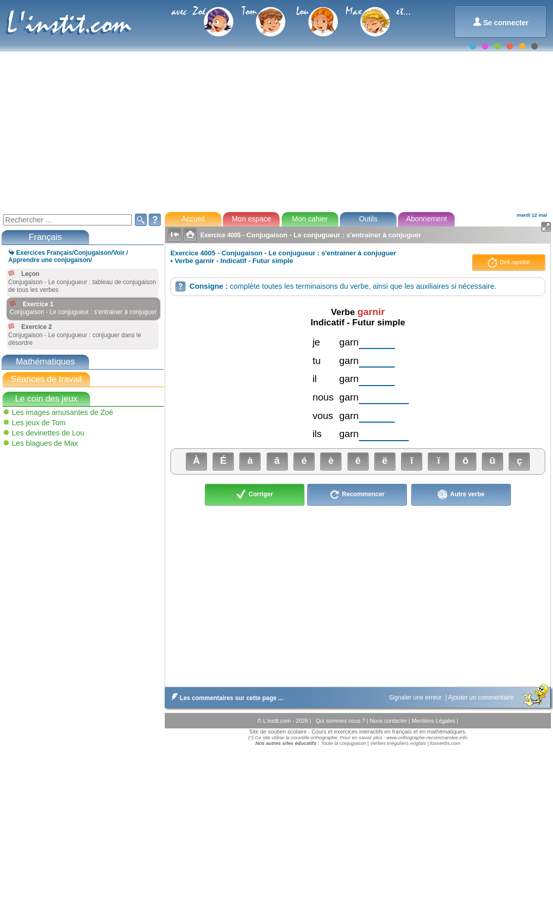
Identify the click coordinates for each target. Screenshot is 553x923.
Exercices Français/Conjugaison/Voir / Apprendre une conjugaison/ (68, 256)
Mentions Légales (434, 721)
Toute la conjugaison (343, 743)
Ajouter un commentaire (481, 697)
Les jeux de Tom (39, 423)
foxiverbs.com (445, 743)
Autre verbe (461, 494)
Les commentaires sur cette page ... (225, 698)
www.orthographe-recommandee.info (426, 737)
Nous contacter (389, 721)
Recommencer (357, 494)
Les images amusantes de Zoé (62, 412)
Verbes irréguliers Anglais (398, 743)
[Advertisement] (275, 131)
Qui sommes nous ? (341, 721)
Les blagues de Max (45, 443)
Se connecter (501, 22)
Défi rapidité (509, 262)
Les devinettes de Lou (48, 433)
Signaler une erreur (416, 697)
